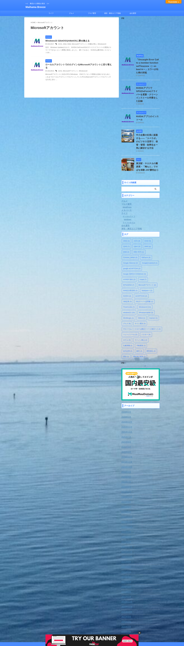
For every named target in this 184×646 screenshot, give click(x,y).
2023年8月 (125, 485)
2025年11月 (126, 410)
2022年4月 (125, 515)
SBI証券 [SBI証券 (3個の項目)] (127, 285)
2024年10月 (126, 450)
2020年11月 (126, 590)
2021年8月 (125, 550)
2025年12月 (126, 405)
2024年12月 (126, 440)
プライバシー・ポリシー (96, 629)
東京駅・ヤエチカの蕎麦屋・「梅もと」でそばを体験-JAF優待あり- (147, 151)
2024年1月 (125, 475)
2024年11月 (126, 445)
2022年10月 (126, 510)
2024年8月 (125, 460)
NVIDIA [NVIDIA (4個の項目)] (127, 280)
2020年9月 (125, 600)
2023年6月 (125, 490)
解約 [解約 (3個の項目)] (139, 335)
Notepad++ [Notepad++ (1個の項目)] (147, 274)
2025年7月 (125, 420)
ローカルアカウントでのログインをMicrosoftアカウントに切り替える (77, 65)
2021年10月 (126, 540)
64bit (68, 44)
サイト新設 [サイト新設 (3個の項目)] (140, 307)
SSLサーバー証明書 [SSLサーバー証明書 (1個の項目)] (144, 285)
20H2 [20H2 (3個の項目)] (126, 225)
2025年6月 (125, 425)
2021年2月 (125, 575)
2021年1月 (125, 580)
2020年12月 (126, 585)
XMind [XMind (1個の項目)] (141, 302)
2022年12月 (126, 500)
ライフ (51, 13)
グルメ (71, 13)
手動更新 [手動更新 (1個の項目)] (141, 329)
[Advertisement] (140, 36)
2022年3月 (125, 520)
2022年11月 (126, 505)
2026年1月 (125, 400)
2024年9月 (125, 455)
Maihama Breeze (36, 7)
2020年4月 (125, 610)
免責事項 (71, 629)
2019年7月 (125, 615)
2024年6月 (125, 470)
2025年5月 (125, 430)
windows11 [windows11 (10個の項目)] (129, 296)
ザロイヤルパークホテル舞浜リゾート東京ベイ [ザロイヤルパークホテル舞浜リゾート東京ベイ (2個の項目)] (142, 313)
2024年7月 (125, 465)
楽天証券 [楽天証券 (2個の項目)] (127, 335)
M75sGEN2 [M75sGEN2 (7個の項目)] (128, 269)
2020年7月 (125, 605)
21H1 (60, 44)
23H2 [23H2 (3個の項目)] (137, 230)
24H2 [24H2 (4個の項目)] (147, 230)
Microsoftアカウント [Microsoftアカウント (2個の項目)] (147, 269)
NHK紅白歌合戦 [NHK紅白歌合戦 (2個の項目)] (130, 274)
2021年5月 (125, 565)
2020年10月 (126, 595)
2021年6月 (125, 560)
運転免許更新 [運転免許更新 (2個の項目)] (139, 340)
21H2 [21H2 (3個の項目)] (147, 225)
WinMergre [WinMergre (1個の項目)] (128, 302)
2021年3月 (125, 570)
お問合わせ (81, 629)
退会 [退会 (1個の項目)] (126, 340)
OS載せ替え (90, 44)
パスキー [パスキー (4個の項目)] (146, 318)
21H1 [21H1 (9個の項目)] (137, 225)
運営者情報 (112, 629)
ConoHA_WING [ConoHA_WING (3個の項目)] (130, 241)
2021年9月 (125, 545)
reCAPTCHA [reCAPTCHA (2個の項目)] (141, 280)
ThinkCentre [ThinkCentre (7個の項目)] (129, 291)
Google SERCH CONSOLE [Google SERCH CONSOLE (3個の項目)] (134, 258)
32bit (64, 44)
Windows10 (99, 44)
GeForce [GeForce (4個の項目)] (146, 241)
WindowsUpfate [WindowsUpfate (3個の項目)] (146, 296)
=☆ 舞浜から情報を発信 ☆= (92, 634)
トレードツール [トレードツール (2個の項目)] (130, 318)
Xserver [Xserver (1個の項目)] (153, 302)
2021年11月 (126, 535)
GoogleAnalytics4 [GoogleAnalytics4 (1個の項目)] (149, 247)
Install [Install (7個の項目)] (143, 263)
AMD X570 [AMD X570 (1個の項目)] (138, 236)
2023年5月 (125, 495)
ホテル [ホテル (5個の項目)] (127, 324)
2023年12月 (126, 480)
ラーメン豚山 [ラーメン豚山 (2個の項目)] (141, 324)
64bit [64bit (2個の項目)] (126, 236)
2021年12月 (126, 530)
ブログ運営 (92, 13)
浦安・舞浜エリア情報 (112, 13)
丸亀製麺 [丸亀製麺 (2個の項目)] (127, 329)
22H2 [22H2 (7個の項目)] (126, 230)
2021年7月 (125, 555)
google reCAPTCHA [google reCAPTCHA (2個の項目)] (131, 252)
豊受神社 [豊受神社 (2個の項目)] (151, 335)
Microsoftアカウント (78, 44)
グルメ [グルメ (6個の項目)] (127, 307)
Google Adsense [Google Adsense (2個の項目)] (130, 247)
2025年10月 (126, 415)
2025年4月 (125, 435)
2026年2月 (125, 395)
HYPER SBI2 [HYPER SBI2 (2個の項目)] (129, 263)
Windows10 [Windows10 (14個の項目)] (145, 291)
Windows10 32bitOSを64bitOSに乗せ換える (66, 41)
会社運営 (133, 13)
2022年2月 (125, 525)
